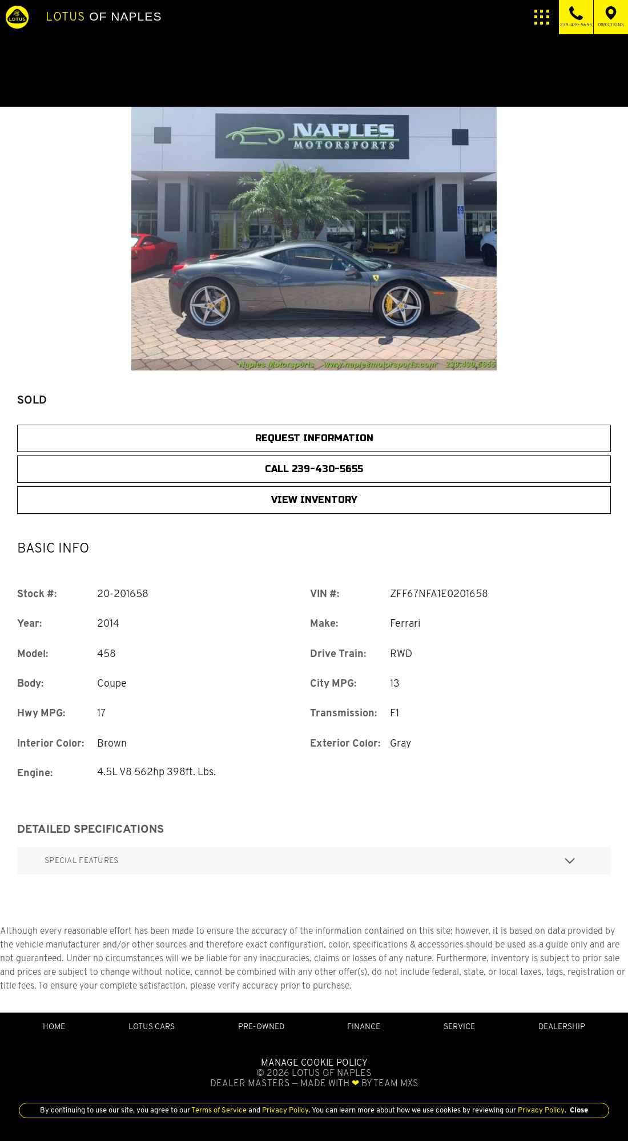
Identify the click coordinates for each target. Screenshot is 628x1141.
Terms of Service (219, 1110)
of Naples (104, 16)
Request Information (314, 438)
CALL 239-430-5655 (314, 468)
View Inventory (314, 499)
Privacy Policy (284, 1110)
